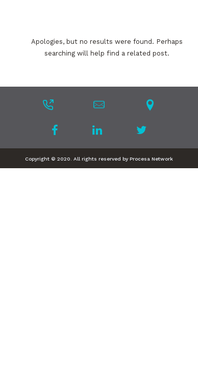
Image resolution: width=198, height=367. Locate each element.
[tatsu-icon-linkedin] (100, 130)
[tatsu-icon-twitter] (141, 130)
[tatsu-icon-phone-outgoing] (48, 104)
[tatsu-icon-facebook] (58, 130)
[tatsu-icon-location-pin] (150, 104)
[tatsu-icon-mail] (99, 104)
